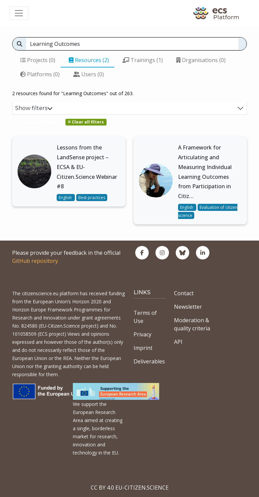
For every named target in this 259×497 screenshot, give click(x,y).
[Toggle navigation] (18, 13)
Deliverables (149, 361)
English (66, 197)
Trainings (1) (142, 60)
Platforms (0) (40, 74)
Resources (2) (89, 60)
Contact (184, 293)
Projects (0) (37, 60)
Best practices (91, 197)
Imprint (143, 348)
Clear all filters (86, 122)
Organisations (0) (201, 60)
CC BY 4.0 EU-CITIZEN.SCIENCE (130, 487)
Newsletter (188, 306)
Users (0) (88, 74)
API (178, 342)
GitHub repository (35, 261)
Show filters (34, 108)
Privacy (142, 334)
